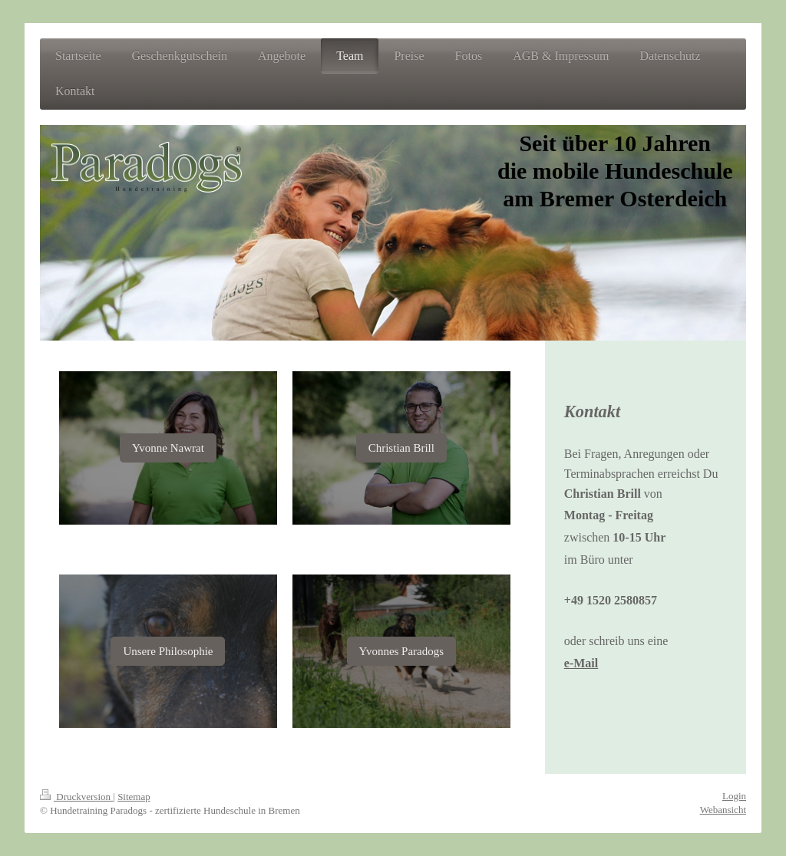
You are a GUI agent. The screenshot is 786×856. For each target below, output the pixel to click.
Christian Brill (401, 448)
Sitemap (133, 796)
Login (734, 796)
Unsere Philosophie (168, 651)
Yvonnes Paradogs (401, 651)
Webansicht (723, 809)
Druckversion (76, 796)
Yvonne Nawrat (168, 448)
